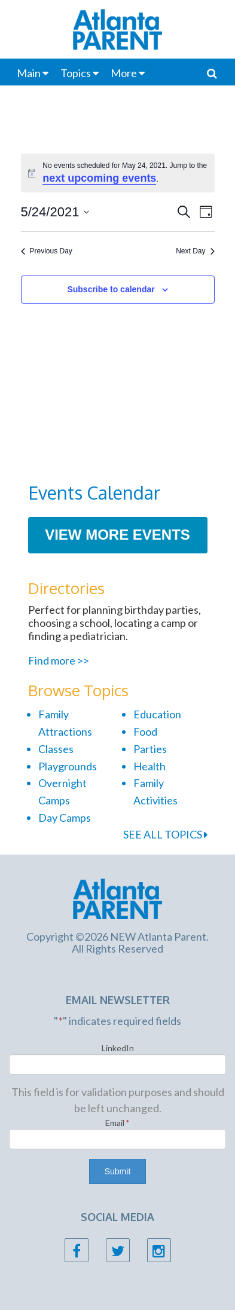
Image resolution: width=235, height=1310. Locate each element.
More (124, 72)
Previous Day (46, 251)
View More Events (117, 535)
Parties (150, 748)
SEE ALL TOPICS (165, 834)
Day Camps (64, 817)
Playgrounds (67, 766)
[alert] (118, 173)
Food (145, 731)
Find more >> (58, 660)
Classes (56, 748)
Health (149, 766)
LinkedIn (118, 1048)
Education (157, 714)
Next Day (195, 251)
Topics (75, 72)
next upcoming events (99, 178)
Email (117, 1123)
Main (29, 72)
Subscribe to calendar (110, 289)
